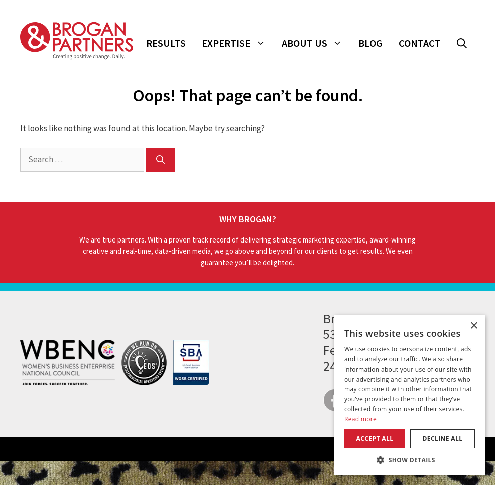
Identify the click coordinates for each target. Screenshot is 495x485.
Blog (370, 43)
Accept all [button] (375, 438)
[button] (462, 43)
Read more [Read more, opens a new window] (360, 419)
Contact (420, 43)
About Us (316, 43)
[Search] (160, 160)
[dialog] (409, 395)
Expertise (238, 43)
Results (166, 43)
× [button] (473, 326)
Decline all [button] (443, 438)
